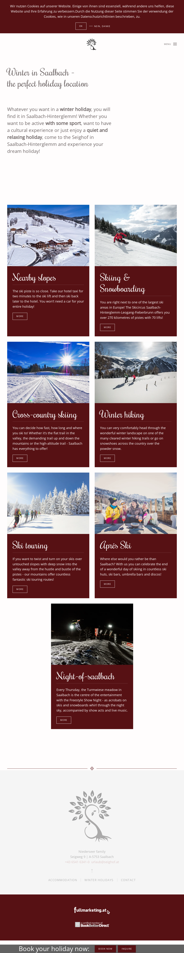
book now (105, 948)
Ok (81, 26)
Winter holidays (99, 881)
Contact (128, 881)
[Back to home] (92, 44)
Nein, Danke (102, 26)
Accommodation (62, 881)
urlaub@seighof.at (105, 862)
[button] (170, 44)
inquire (127, 948)
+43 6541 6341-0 (77, 862)
